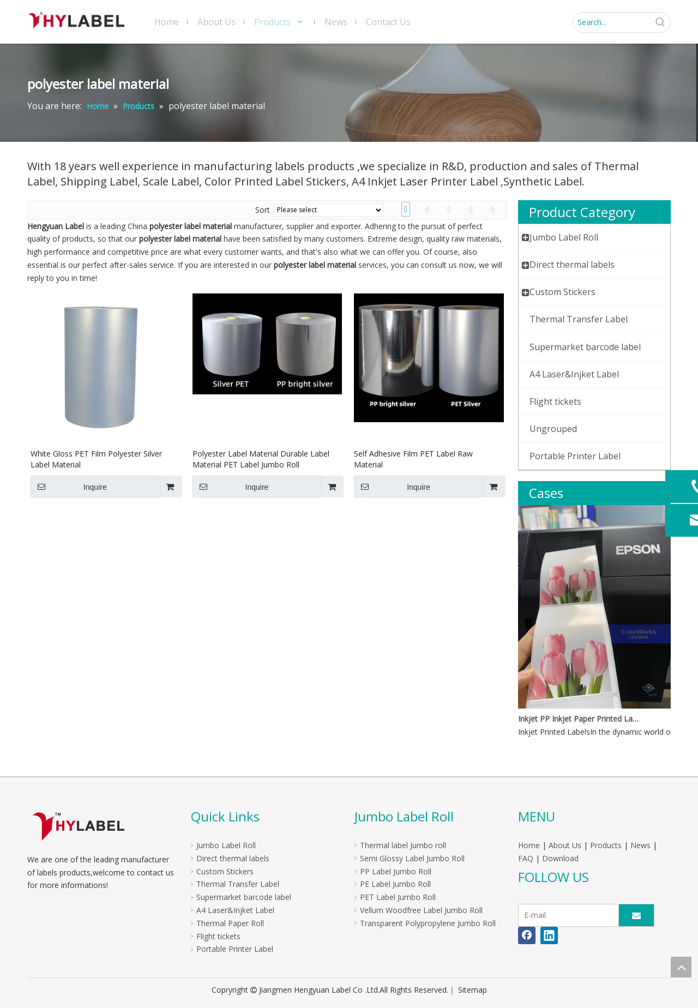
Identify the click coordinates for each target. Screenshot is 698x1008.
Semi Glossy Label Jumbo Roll (412, 858)
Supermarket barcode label (243, 897)
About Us (565, 845)
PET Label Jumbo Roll (398, 897)
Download (560, 858)
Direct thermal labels (232, 858)
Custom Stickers (225, 871)
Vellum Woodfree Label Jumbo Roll (421, 910)
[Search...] (612, 22)
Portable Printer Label (234, 949)
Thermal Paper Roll (230, 923)
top (681, 967)
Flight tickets (218, 936)
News (640, 845)
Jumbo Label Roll (226, 845)
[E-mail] (566, 915)
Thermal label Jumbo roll (403, 845)
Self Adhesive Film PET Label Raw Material (413, 459)
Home (529, 845)
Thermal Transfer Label (237, 884)
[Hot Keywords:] (660, 22)
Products (606, 845)
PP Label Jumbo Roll (395, 871)
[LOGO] (78, 826)
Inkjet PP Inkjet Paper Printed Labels (579, 718)
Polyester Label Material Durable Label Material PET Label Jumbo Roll (260, 459)
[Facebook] (526, 935)
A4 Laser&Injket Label (235, 910)
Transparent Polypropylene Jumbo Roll (428, 923)
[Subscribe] (636, 915)
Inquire (69, 486)
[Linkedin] (549, 935)
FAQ (525, 858)
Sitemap (472, 990)
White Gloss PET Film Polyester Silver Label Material (96, 459)
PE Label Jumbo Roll (395, 884)
